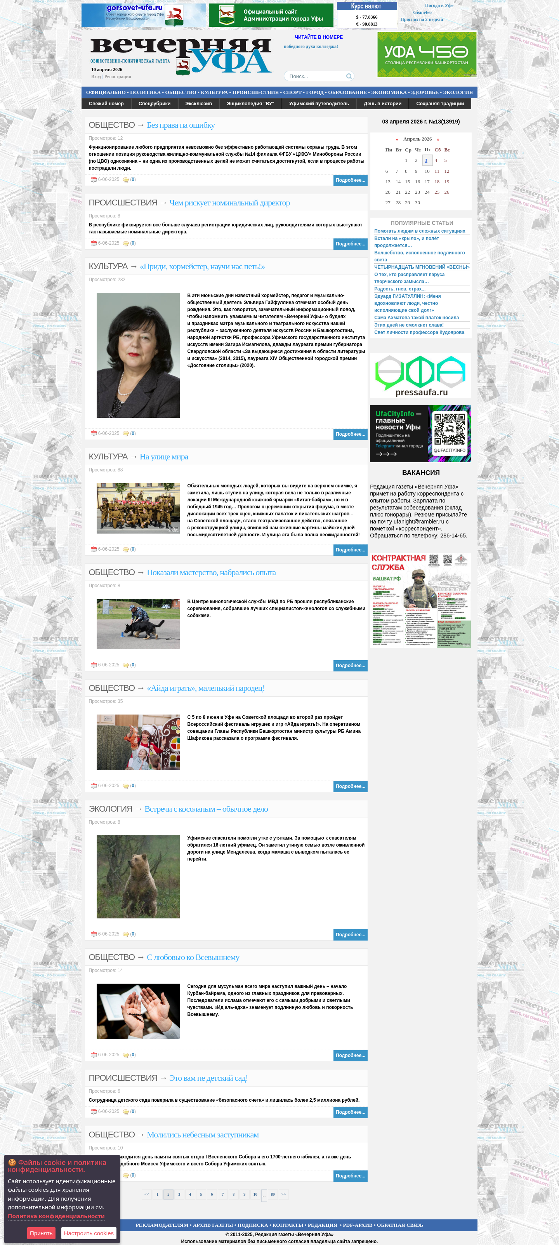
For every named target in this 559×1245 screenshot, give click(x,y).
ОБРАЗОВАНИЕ (347, 92)
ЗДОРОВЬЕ (425, 92)
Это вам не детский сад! (208, 1078)
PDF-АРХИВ (357, 1225)
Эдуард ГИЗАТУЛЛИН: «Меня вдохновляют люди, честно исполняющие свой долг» (407, 303)
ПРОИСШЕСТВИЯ (256, 92)
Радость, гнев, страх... (399, 289)
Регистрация (117, 76)
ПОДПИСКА (253, 1225)
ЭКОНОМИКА (389, 92)
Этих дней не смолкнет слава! (409, 325)
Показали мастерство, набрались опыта (211, 572)
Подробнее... (350, 180)
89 (273, 1194)
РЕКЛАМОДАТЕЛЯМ (162, 1225)
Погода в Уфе (439, 5)
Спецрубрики (155, 103)
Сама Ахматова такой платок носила (416, 317)
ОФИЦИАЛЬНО (106, 92)
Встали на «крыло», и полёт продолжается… (406, 242)
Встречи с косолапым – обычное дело (206, 809)
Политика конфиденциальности (56, 1216)
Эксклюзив (199, 103)
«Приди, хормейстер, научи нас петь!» (202, 266)
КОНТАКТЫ (288, 1225)
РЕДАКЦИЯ (322, 1225)
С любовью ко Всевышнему (193, 957)
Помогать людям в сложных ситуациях (419, 231)
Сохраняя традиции (440, 103)
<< (146, 1194)
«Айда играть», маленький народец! (206, 688)
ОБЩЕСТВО (180, 92)
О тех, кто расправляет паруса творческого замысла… (409, 278)
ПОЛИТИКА (145, 92)
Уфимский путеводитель (319, 103)
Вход (96, 76)
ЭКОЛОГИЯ (458, 92)
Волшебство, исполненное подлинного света (419, 256)
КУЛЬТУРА (214, 92)
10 (255, 1194)
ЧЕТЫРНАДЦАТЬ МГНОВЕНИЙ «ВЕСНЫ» (422, 267)
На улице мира (164, 456)
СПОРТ (292, 92)
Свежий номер (106, 103)
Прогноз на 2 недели (422, 19)
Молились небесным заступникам (203, 1134)
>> (283, 1194)
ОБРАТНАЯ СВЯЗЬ (400, 1225)
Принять (41, 1233)
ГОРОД (315, 92)
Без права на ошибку (181, 125)
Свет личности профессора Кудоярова (419, 332)
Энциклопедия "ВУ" (250, 103)
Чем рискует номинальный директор (229, 202)
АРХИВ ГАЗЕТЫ (213, 1225)
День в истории (382, 103)
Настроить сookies (89, 1233)
